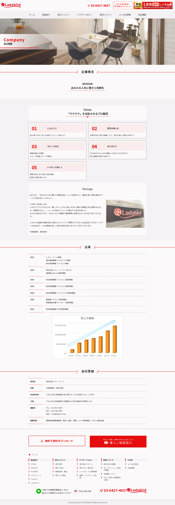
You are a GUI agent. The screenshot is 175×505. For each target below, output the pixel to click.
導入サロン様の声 (86, 468)
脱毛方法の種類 (110, 464)
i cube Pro (35, 483)
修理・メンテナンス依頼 (87, 476)
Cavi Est (34, 479)
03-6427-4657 (100, 5)
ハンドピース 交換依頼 (88, 471)
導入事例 (58, 464)
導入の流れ (59, 468)
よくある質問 (125, 14)
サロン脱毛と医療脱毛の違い (112, 478)
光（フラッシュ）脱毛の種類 (112, 469)
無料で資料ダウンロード (59, 441)
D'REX (33, 464)
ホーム (32, 14)
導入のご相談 (60, 475)
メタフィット (36, 475)
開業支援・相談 (61, 471)
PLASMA (34, 471)
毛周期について (110, 474)
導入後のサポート (86, 464)
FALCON (34, 468)
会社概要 (142, 14)
